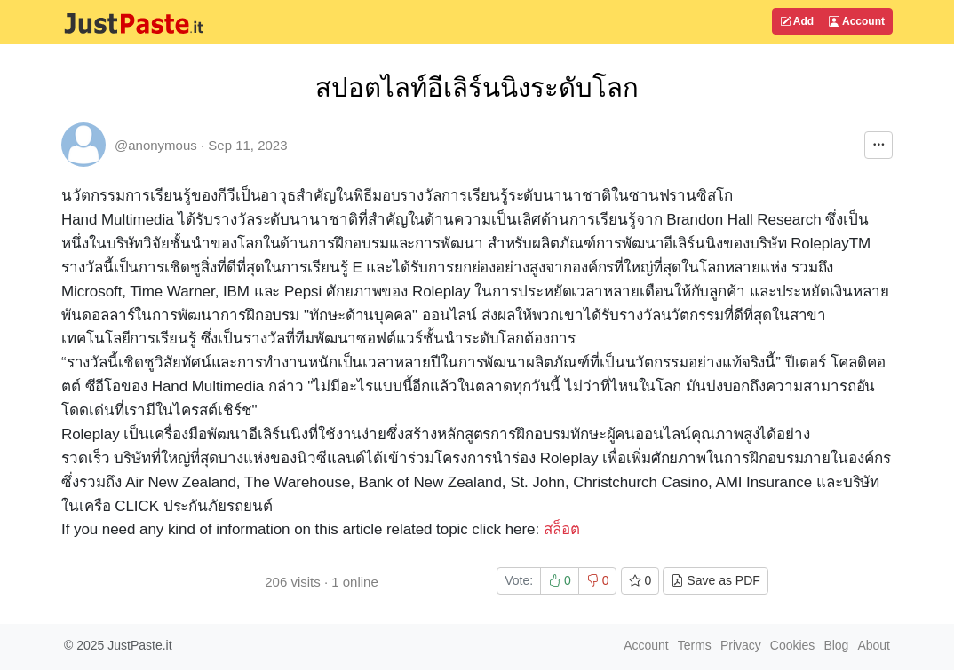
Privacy (740, 645)
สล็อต (562, 529)
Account (857, 21)
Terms (695, 645)
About (873, 645)
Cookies (792, 645)
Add (797, 21)
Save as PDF (715, 580)
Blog (835, 645)
